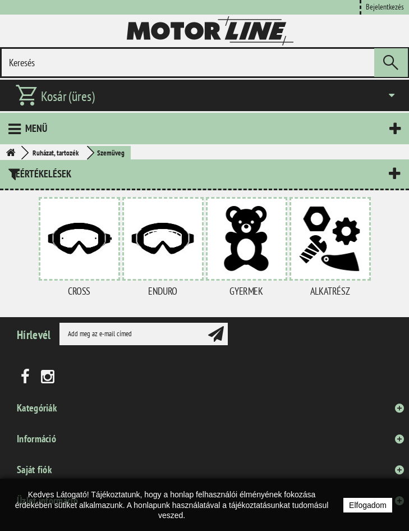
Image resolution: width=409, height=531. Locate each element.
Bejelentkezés (385, 6)
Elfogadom (368, 505)
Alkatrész (330, 291)
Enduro (162, 291)
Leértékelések (41, 173)
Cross (79, 291)
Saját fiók (34, 469)
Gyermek (246, 291)
